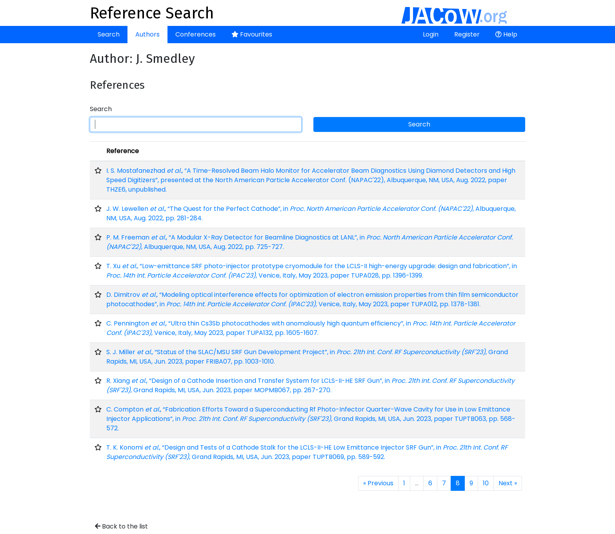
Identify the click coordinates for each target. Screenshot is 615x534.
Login (431, 34)
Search (109, 34)
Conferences (195, 34)
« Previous (378, 483)
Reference (122, 150)
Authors (147, 34)
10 (486, 483)
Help (506, 34)
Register (467, 34)
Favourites (251, 34)
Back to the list (121, 526)
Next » (508, 483)
